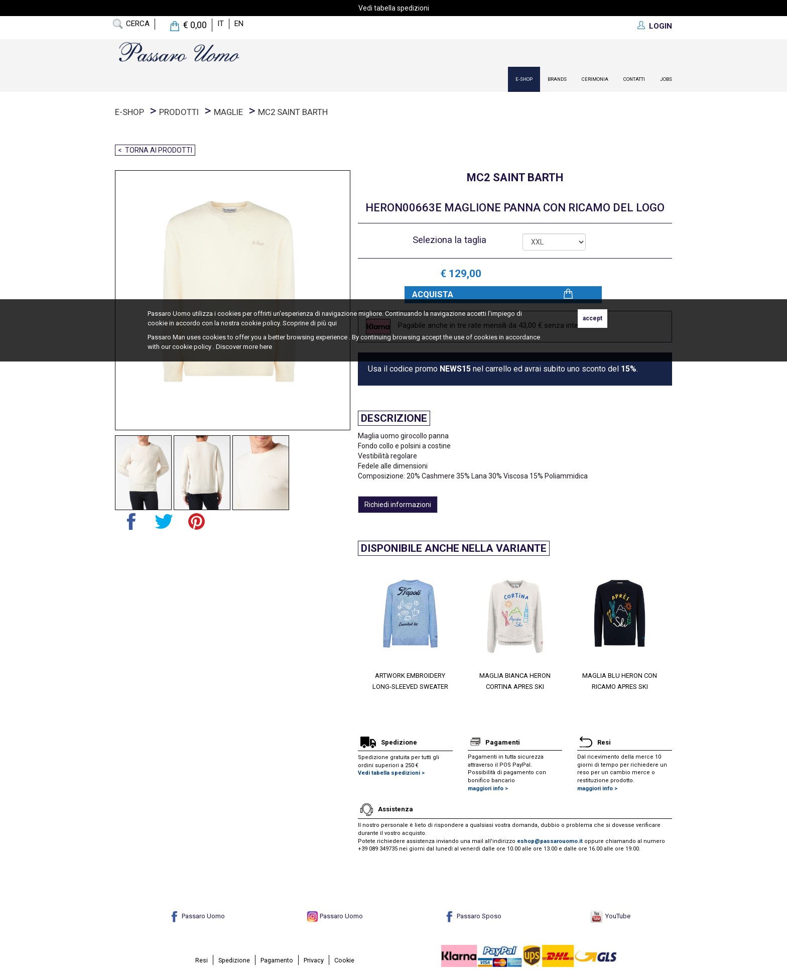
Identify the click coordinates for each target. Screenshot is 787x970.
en (238, 23)
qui (332, 323)
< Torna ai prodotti (155, 150)
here (265, 346)
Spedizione (234, 960)
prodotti (179, 112)
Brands (557, 79)
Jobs (666, 79)
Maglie (228, 112)
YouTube (610, 916)
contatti (634, 79)
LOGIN (660, 26)
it (220, 23)
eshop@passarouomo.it (550, 841)
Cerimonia (595, 79)
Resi (201, 960)
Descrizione (394, 418)
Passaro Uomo (197, 916)
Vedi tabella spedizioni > (391, 773)
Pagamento (276, 960)
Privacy (314, 960)
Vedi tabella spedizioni (393, 8)
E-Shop (524, 79)
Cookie (344, 960)
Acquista (432, 294)
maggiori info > (488, 788)
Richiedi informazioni (397, 505)
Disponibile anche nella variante (454, 548)
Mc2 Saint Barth (293, 112)
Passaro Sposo (472, 916)
